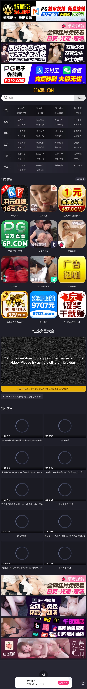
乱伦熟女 (59, 136)
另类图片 (78, 147)
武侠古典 (78, 154)
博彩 (6, 110)
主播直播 (59, 124)
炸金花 (40, 113)
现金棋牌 (59, 113)
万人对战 (59, 108)
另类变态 (78, 136)
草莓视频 (59, 165)
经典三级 (40, 136)
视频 (6, 121)
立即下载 (63, 682)
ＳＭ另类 (78, 124)
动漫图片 (78, 142)
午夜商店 (40, 165)
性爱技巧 (78, 158)
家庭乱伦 (40, 154)
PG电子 (21, 108)
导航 (6, 167)
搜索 (80, 97)
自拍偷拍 (40, 119)
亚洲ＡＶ (22, 119)
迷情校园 (22, 158)
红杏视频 (22, 170)
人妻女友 (59, 154)
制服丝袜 (22, 136)
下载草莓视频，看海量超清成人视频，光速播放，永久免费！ (50, 388)
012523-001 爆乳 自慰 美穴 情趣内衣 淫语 (22, 396)
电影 (6, 133)
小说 (6, 156)
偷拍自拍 (40, 131)
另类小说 (40, 158)
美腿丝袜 (22, 147)
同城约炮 (22, 165)
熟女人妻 (22, 124)
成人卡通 (59, 131)
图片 (6, 144)
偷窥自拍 (22, 142)
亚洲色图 (40, 142)
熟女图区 (59, 147)
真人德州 (40, 108)
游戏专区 (78, 108)
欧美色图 (59, 142)
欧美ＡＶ (59, 119)
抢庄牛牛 (78, 113)
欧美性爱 (78, 131)
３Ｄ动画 (78, 119)
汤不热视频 (78, 165)
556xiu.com (43, 90)
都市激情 (22, 154)
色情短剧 (40, 170)
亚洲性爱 (22, 131)
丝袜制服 (40, 124)
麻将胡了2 (21, 113)
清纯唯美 (40, 147)
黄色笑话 (59, 158)
